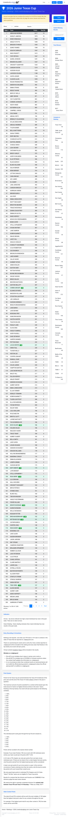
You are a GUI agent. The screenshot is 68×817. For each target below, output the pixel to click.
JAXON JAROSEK (15, 539)
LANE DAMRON (14, 230)
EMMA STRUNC (14, 87)
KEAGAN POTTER (15, 514)
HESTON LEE (14, 353)
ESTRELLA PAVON (15, 568)
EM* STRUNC (14, 542)
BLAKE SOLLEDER (15, 165)
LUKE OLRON (14, 442)
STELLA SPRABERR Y (16, 473)
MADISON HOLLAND (16, 293)
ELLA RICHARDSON (15, 402)
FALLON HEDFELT (15, 376)
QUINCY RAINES (14, 47)
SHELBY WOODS (15, 276)
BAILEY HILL (13, 373)
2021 (56, 79)
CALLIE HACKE (14, 259)
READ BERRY (14, 476)
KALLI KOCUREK (15, 482)
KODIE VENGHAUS (15, 39)
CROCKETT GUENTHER (16, 65)
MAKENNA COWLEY (16, 456)
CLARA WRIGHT (14, 362)
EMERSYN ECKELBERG (16, 85)
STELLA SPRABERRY (16, 225)
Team (59, 17)
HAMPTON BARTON (16, 368)
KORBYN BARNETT (15, 233)
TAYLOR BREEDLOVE (16, 422)
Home (4, 11)
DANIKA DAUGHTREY (16, 210)
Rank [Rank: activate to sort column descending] (6, 30)
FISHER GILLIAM (15, 502)
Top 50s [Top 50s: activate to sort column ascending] (43, 30)
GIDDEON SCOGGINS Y (16, 448)
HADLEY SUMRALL (15, 330)
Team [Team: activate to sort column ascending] (11, 30)
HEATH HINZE (14, 105)
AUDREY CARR (14, 591)
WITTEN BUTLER (15, 519)
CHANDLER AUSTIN (15, 139)
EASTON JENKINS (15, 142)
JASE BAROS (14, 308)
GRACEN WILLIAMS (15, 451)
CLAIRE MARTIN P (15, 562)
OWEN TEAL (13, 348)
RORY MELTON (14, 136)
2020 (56, 87)
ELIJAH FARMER (15, 391)
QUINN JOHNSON (15, 59)
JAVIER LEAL (14, 565)
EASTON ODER (14, 268)
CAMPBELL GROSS (15, 110)
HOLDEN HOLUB (15, 428)
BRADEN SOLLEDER (16, 62)
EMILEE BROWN (14, 236)
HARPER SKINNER (15, 339)
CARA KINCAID (14, 176)
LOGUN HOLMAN (15, 445)
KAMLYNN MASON (15, 316)
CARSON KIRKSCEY (15, 187)
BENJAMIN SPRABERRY (17, 548)
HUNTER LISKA (14, 525)
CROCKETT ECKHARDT (16, 485)
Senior (59, 21)
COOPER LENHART (15, 356)
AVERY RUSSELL (15, 333)
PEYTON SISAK (14, 342)
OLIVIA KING (13, 328)
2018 (56, 101)
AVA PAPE (13, 196)
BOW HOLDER (14, 425)
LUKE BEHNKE (14, 310)
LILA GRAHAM (14, 479)
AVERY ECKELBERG (15, 156)
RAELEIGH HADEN (15, 431)
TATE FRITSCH (14, 56)
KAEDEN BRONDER (15, 536)
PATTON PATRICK (15, 270)
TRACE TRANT (14, 433)
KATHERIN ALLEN (15, 107)
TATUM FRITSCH (15, 405)
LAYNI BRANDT (14, 471)
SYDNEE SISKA (14, 491)
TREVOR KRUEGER (15, 496)
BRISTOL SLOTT (14, 416)
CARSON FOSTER (15, 67)
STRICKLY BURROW (15, 579)
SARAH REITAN (14, 582)
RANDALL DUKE (14, 359)
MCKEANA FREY (15, 313)
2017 (56, 108)
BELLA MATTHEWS (15, 130)
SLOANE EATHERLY (15, 290)
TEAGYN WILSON (15, 322)
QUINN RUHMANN (15, 508)
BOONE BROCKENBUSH (17, 273)
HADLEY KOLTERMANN (17, 499)
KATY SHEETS (14, 468)
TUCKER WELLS (14, 350)
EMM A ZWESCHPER (16, 388)
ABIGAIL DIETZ (14, 116)
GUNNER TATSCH (15, 262)
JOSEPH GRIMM (15, 462)
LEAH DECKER (14, 147)
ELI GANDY (13, 182)
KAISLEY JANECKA (15, 36)
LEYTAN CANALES (15, 173)
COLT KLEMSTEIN (15, 99)
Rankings (10, 11)
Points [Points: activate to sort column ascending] (35, 30)
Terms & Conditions (61, 813)
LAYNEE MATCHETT (16, 419)
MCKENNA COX (14, 531)
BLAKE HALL (14, 494)
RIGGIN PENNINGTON (16, 82)
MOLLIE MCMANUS (15, 511)
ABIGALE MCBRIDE (15, 125)
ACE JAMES (13, 179)
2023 (56, 64)
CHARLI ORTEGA (15, 559)
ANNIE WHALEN (14, 265)
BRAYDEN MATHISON (16, 282)
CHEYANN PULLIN (15, 150)
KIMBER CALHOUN (15, 551)
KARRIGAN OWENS (15, 190)
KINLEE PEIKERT (15, 379)
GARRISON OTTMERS (16, 602)
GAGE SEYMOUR (15, 336)
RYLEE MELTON (14, 413)
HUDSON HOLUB (15, 70)
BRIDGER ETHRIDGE (16, 44)
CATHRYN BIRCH (15, 522)
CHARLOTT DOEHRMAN (17, 245)
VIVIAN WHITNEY (15, 227)
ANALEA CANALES (15, 242)
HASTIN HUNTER (15, 319)
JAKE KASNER (14, 256)
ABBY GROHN (14, 96)
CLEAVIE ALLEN (14, 79)
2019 (56, 93)
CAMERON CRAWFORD (16, 545)
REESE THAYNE (14, 90)
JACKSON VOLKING (16, 73)
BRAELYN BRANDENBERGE (18, 305)
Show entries (11, 26)
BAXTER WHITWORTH (16, 571)
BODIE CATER (14, 222)
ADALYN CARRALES (15, 50)
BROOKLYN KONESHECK (17, 253)
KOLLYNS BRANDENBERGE (18, 453)
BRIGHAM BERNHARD (16, 516)
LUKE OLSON (14, 534)
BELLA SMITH (14, 439)
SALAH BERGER (14, 167)
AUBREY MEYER (14, 385)
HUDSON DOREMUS (16, 302)
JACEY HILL (13, 239)
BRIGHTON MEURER (16, 205)
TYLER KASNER (14, 127)
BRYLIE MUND (14, 599)
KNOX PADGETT (14, 53)
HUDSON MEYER (15, 465)
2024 (56, 58)
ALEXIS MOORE (14, 588)
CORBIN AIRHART (15, 288)
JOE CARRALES (14, 299)
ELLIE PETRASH (14, 159)
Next (45, 606)
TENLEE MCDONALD (16, 207)
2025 (56, 50)
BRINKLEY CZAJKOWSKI (17, 119)
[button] (44, 2)
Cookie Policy (63, 814)
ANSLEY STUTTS (15, 42)
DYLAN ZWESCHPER (16, 122)
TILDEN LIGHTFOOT (16, 399)
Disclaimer (56, 814)
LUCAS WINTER (14, 345)
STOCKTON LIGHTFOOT (17, 296)
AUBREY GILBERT (15, 436)
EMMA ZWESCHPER (16, 199)
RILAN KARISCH (14, 162)
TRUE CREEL (13, 585)
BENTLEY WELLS (15, 93)
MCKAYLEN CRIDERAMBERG (18, 219)
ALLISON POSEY (15, 574)
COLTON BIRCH (14, 250)
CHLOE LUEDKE (14, 365)
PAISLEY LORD (14, 325)
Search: (37, 26)
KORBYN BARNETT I (16, 396)
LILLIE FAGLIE (14, 556)
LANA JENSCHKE (15, 185)
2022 (56, 72)
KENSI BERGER (14, 170)
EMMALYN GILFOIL (15, 213)
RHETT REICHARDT (15, 202)
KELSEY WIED (14, 408)
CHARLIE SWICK (15, 145)
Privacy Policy (53, 813)
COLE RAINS (13, 113)
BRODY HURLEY (14, 153)
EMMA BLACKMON (15, 459)
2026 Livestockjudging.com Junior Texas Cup (30, 11)
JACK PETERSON (15, 554)
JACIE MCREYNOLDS (16, 371)
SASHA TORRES (14, 133)
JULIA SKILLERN (15, 411)
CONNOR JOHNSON (16, 102)
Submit (59, 38)
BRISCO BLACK (14, 279)
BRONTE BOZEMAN (15, 505)
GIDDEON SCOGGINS (16, 382)
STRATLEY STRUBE (15, 576)
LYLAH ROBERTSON (15, 248)
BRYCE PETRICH (15, 488)
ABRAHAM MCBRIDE (16, 33)
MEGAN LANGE (14, 596)
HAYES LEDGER (14, 76)
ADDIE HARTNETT (15, 594)
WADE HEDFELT (14, 216)
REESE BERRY (14, 528)
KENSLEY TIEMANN (15, 393)
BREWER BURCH (15, 193)
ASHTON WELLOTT (15, 285)
